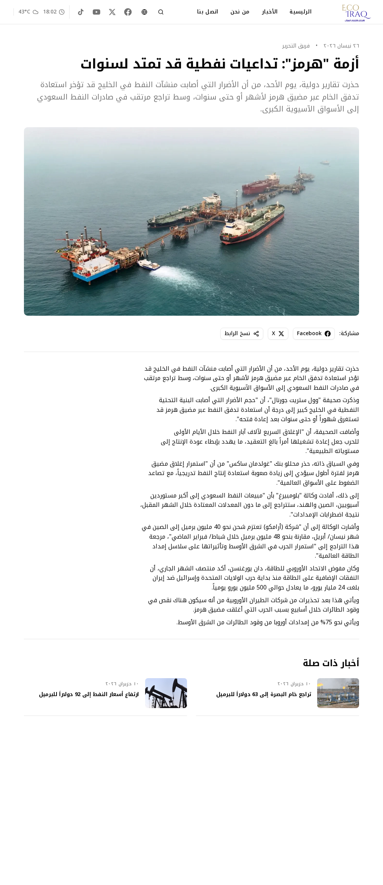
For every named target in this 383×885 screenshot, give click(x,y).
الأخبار (270, 12)
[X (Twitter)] (112, 12)
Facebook (314, 333)
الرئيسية (300, 12)
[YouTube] (96, 12)
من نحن (240, 12)
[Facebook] (128, 12)
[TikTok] (81, 12)
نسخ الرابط (241, 333)
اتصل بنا (207, 12)
